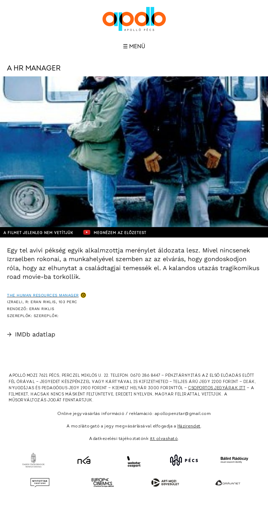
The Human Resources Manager (43, 295)
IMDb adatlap (31, 334)
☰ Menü (134, 46)
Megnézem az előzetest (114, 232)
